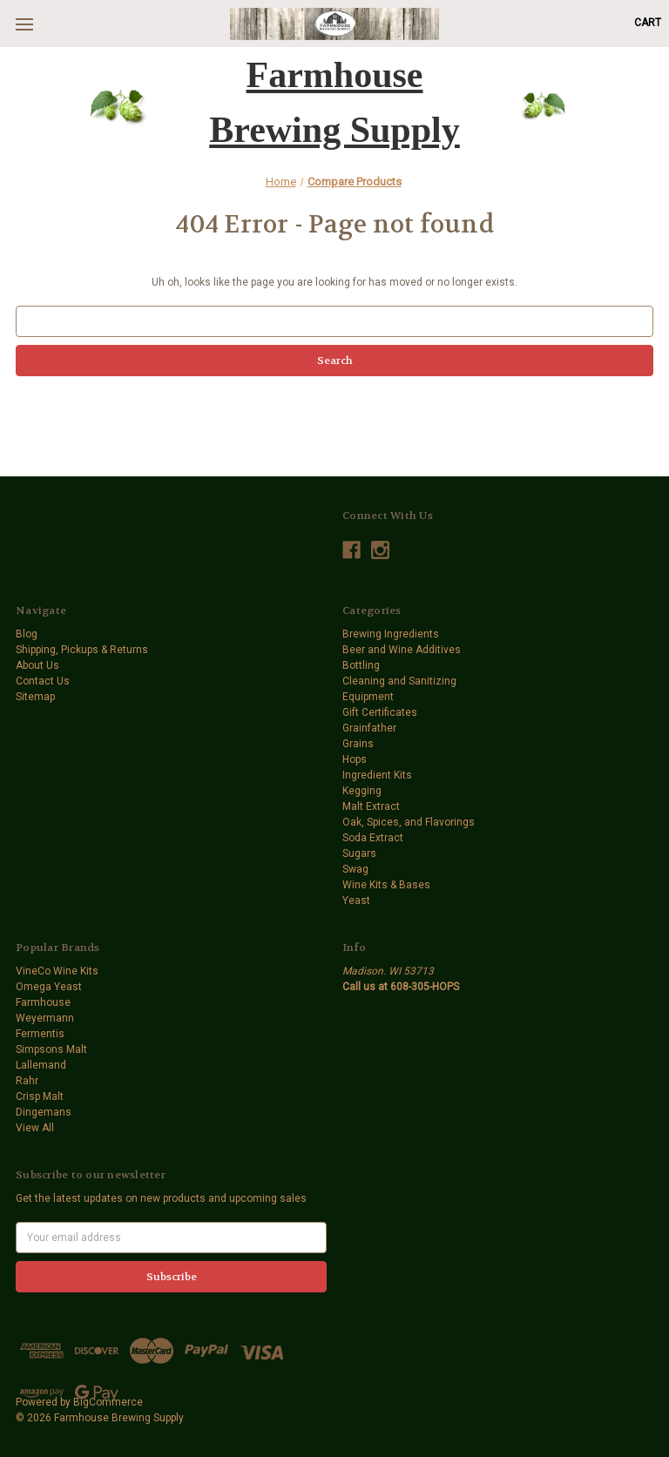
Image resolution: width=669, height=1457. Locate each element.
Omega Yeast (49, 987)
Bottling (361, 665)
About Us (37, 665)
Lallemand (41, 1065)
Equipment (368, 697)
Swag (355, 869)
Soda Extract (372, 838)
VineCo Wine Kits (57, 971)
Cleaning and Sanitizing (399, 681)
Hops (354, 759)
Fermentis (40, 1034)
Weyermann (45, 1018)
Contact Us (43, 681)
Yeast (356, 900)
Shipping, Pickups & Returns (82, 650)
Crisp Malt (40, 1096)
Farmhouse (43, 1002)
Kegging (362, 791)
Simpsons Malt (51, 1049)
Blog (26, 634)
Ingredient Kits (377, 775)
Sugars (359, 853)
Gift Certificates (379, 712)
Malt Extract (371, 806)
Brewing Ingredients (390, 634)
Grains (358, 744)
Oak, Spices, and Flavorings (408, 822)
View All (35, 1128)
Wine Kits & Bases (386, 885)
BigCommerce (108, 1402)
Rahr (27, 1081)
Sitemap (35, 697)
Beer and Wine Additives (401, 650)
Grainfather (369, 728)
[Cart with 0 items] (647, 22)
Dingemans (43, 1112)
